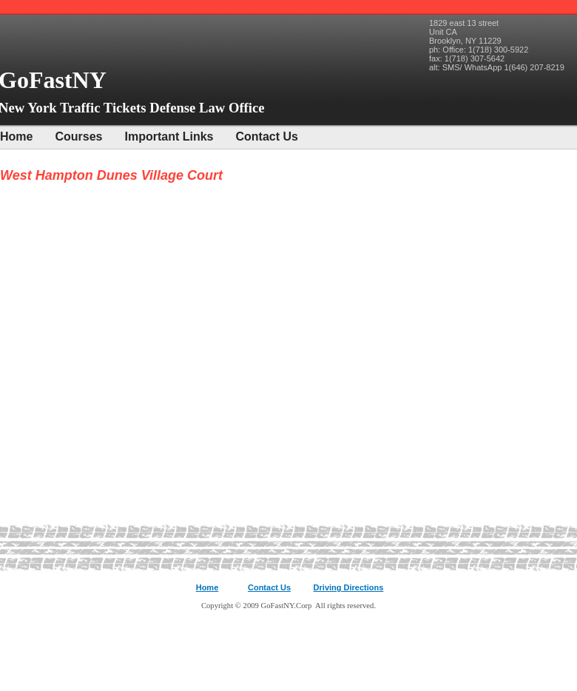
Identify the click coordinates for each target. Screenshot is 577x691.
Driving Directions (349, 587)
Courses (78, 136)
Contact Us (267, 136)
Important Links (168, 136)
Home (16, 136)
